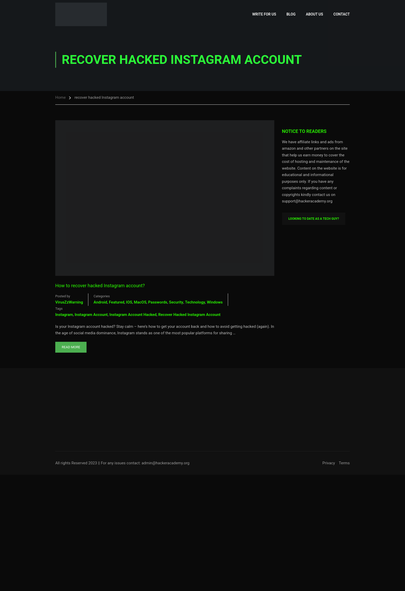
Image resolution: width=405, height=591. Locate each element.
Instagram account (91, 314)
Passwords (157, 302)
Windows (215, 302)
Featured (116, 302)
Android (100, 302)
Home (60, 97)
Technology (195, 302)
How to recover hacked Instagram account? (100, 285)
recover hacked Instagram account (189, 314)
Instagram (64, 314)
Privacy (328, 463)
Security (176, 302)
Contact (341, 14)
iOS (129, 302)
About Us (314, 14)
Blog (290, 14)
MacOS (140, 302)
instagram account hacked (133, 314)
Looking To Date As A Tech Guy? (314, 219)
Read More (70, 345)
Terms (344, 463)
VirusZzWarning (69, 302)
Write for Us (264, 14)
